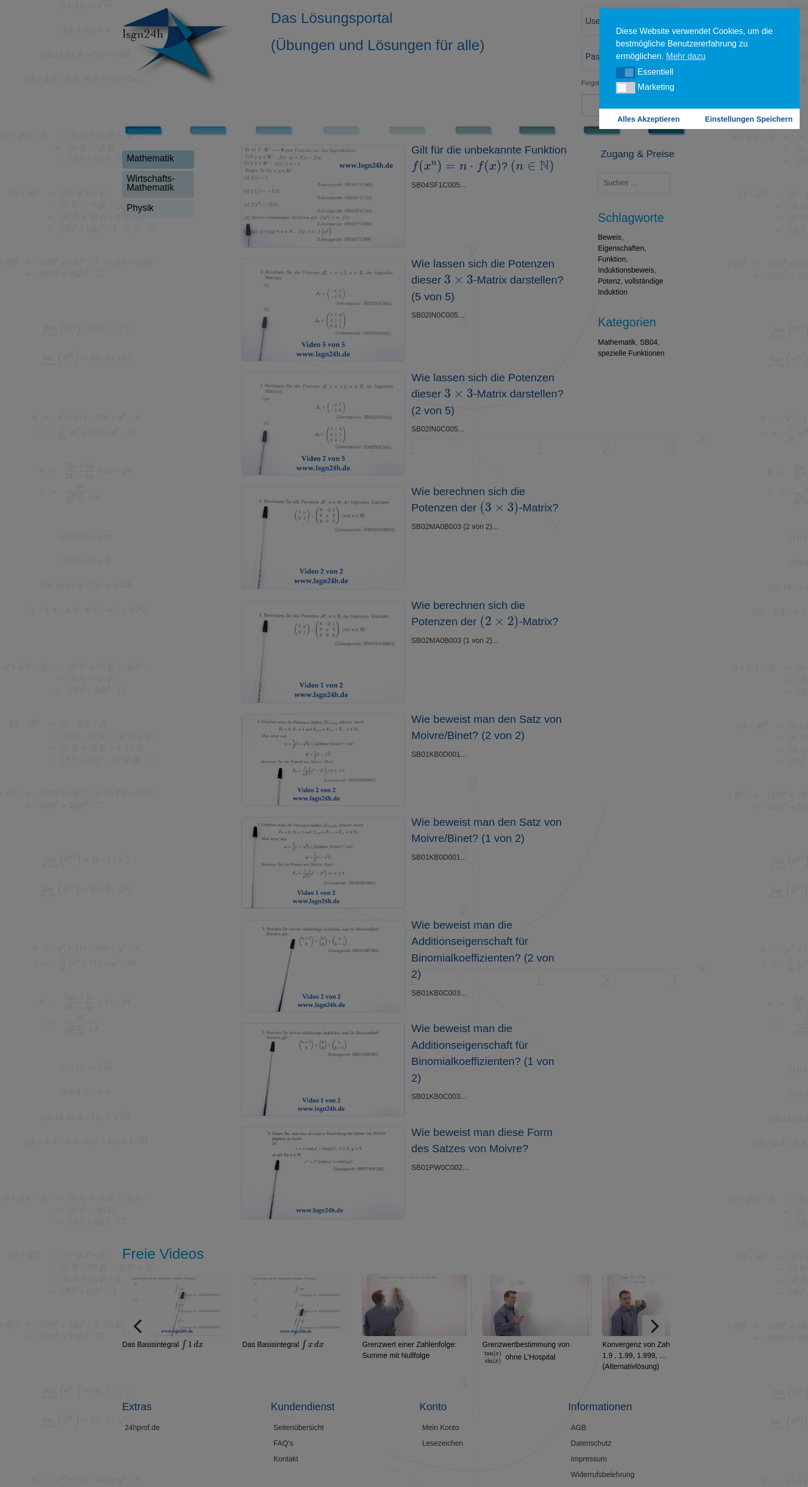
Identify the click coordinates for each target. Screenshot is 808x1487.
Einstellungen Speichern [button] (749, 119)
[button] (625, 72)
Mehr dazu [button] (686, 56)
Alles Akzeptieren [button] (648, 119)
